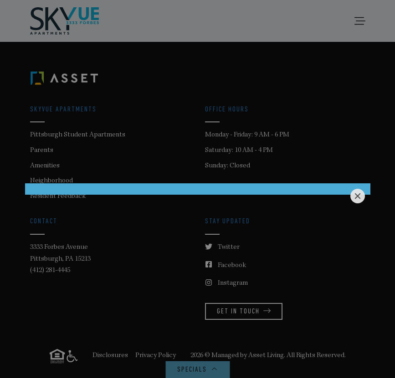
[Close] (357, 196)
